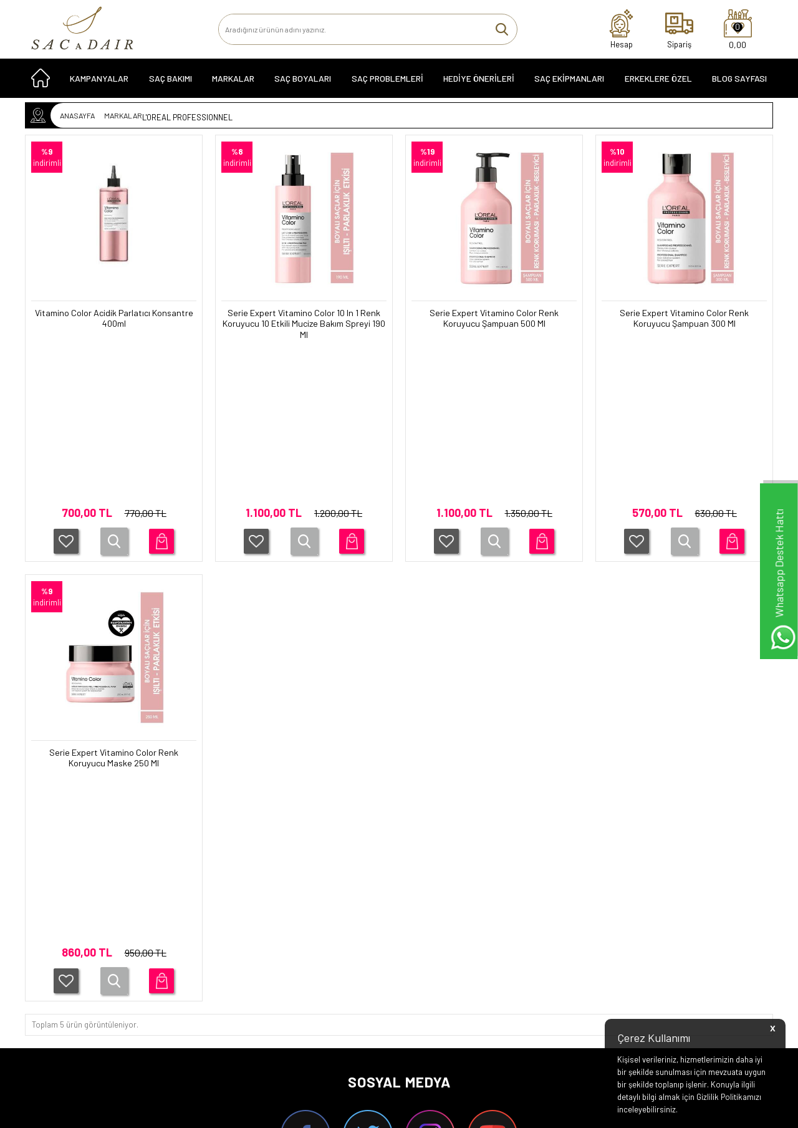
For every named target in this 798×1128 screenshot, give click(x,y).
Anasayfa (297, 907)
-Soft (335, 1112)
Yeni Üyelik (421, 907)
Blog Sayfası (739, 82)
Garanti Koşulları (188, 907)
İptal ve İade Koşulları (196, 977)
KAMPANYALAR (99, 82)
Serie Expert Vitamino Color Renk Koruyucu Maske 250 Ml (114, 603)
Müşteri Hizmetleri (312, 960)
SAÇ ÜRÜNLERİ (63, 907)
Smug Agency (391, 1086)
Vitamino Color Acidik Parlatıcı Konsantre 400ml (113, 319)
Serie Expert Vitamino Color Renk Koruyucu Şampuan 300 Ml (684, 319)
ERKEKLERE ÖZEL (658, 82)
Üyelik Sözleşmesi (191, 942)
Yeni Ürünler (302, 942)
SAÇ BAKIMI (170, 82)
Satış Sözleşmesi (189, 960)
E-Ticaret (363, 1112)
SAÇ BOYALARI (302, 82)
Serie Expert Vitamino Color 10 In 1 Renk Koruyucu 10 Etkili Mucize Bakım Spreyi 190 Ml (304, 325)
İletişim (293, 925)
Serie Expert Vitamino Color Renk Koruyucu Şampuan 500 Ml (494, 319)
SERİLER (53, 925)
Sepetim (295, 977)
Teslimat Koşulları (190, 925)
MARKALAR (233, 82)
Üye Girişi (418, 925)
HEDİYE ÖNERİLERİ (478, 82)
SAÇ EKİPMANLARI (569, 82)
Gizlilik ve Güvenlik (191, 995)
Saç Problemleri (387, 82)
